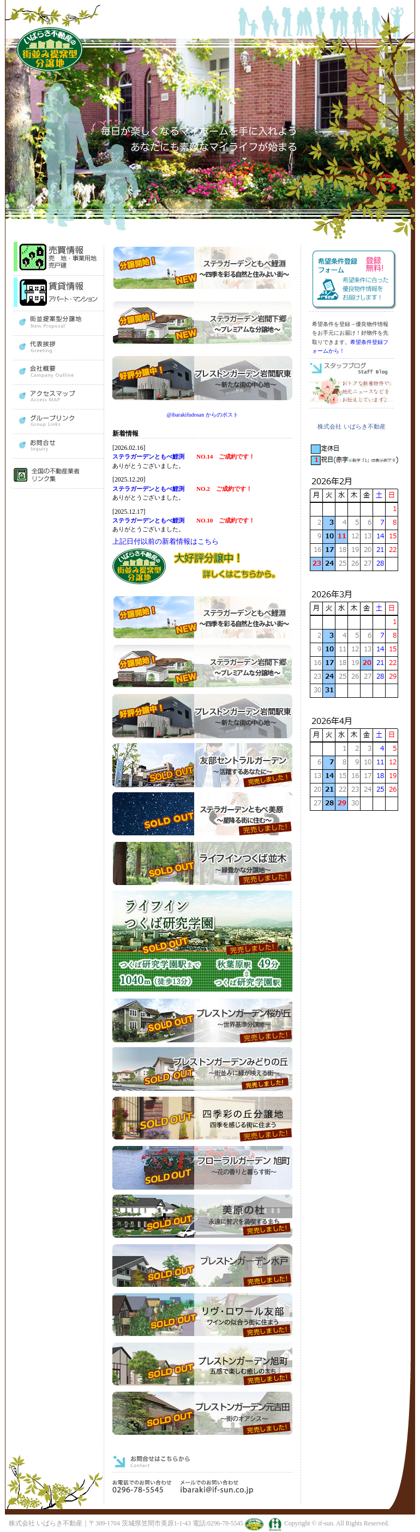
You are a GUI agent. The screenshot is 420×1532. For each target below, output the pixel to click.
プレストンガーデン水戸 (202, 1266)
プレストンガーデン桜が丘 (202, 1020)
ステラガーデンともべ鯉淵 (202, 618)
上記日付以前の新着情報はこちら (165, 541)
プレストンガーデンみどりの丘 (202, 1069)
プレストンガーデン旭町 (202, 1364)
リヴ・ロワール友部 (202, 1315)
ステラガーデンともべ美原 (202, 815)
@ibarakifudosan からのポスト (202, 415)
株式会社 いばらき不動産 (351, 426)
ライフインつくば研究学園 (203, 942)
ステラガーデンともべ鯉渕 (151, 456)
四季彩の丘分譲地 (202, 1119)
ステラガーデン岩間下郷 (202, 667)
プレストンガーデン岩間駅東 (202, 716)
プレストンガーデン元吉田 (202, 1413)
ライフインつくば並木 (202, 864)
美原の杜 (202, 1217)
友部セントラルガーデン (202, 765)
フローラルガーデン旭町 (202, 1168)
